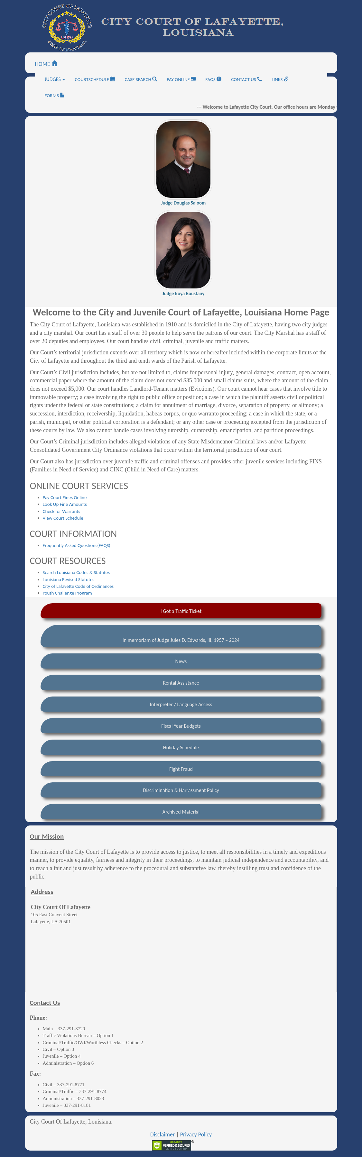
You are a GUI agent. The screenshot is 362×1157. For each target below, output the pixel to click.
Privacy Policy (196, 1134)
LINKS (280, 79)
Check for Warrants (61, 511)
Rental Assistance (181, 683)
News (181, 661)
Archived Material (181, 812)
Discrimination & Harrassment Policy (181, 790)
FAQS (213, 79)
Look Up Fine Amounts (65, 504)
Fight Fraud (181, 769)
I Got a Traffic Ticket (181, 611)
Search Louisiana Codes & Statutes (76, 572)
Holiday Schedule (181, 747)
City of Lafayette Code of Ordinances (78, 586)
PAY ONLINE (181, 79)
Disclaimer (162, 1134)
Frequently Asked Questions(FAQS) (76, 545)
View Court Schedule (63, 518)
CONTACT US (246, 79)
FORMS (55, 95)
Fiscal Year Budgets (181, 726)
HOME (46, 64)
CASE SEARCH (141, 79)
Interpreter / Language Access (181, 704)
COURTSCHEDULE (95, 79)
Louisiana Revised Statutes (68, 579)
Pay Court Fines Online (65, 497)
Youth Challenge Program (67, 593)
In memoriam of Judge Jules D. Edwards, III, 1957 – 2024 (181, 640)
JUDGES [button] (55, 79)
